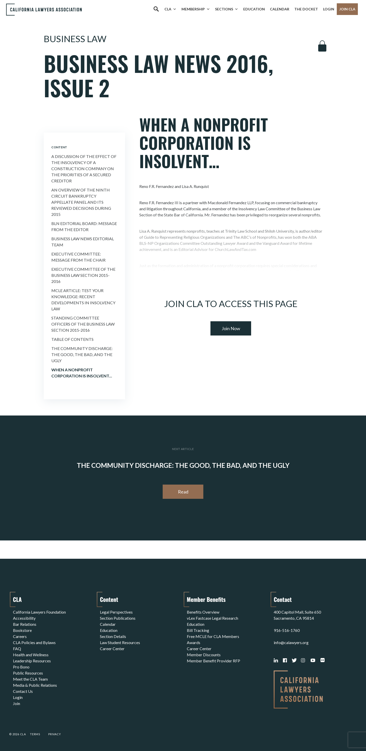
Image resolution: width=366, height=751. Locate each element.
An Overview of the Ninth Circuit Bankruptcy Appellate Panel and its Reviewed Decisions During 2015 (81, 202)
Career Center (112, 648)
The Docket (306, 9)
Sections (226, 9)
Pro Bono (21, 666)
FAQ (17, 648)
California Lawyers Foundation (39, 612)
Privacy (54, 734)
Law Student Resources (120, 642)
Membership (195, 9)
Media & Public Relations (35, 685)
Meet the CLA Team (30, 679)
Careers (20, 636)
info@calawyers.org (291, 642)
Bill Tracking (198, 630)
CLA (170, 9)
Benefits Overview (203, 612)
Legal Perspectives (116, 612)
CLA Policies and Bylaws (34, 642)
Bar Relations (24, 624)
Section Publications (117, 618)
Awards (193, 642)
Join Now (231, 328)
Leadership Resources (32, 660)
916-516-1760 (287, 630)
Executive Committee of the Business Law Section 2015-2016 (83, 275)
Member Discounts (204, 654)
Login (328, 9)
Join (16, 703)
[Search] (156, 9)
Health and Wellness (31, 654)
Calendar (279, 9)
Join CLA (347, 9)
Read (183, 491)
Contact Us (23, 691)
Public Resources (28, 672)
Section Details (113, 636)
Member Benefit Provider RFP (213, 660)
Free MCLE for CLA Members (213, 636)
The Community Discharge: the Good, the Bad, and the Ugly (82, 354)
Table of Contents (72, 339)
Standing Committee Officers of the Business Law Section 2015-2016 (83, 323)
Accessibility (24, 618)
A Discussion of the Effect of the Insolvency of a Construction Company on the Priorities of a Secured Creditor (83, 168)
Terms (35, 734)
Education (254, 9)
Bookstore (22, 630)
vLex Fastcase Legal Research (212, 618)
